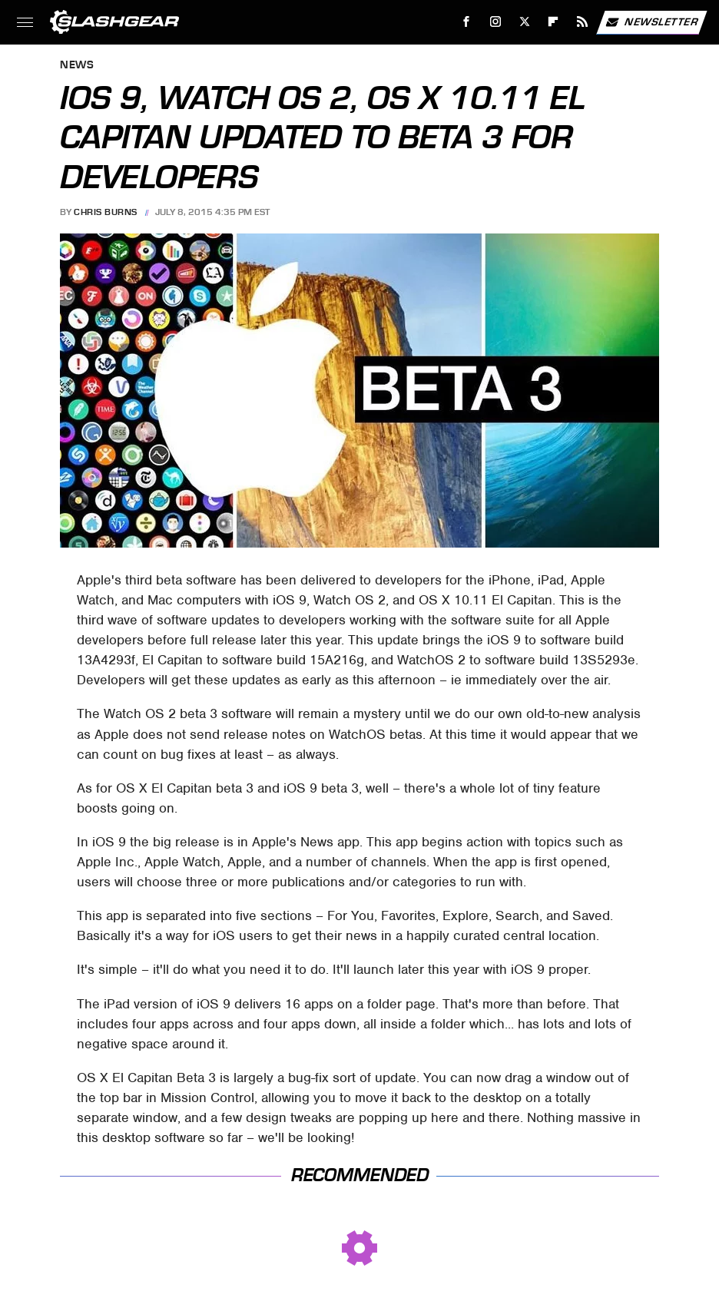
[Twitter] (524, 22)
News (77, 66)
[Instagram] (496, 22)
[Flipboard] (553, 22)
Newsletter (651, 22)
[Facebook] (467, 22)
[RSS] (583, 22)
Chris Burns (106, 212)
